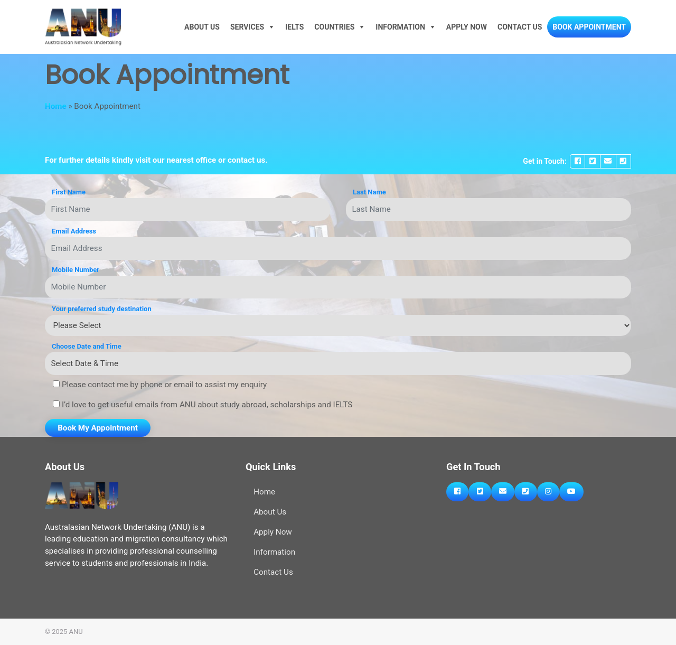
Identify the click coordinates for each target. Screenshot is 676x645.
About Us (202, 27)
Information (400, 27)
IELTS (294, 27)
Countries (334, 27)
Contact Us (519, 27)
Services (247, 27)
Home (56, 106)
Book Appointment (589, 27)
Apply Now (466, 27)
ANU (76, 631)
